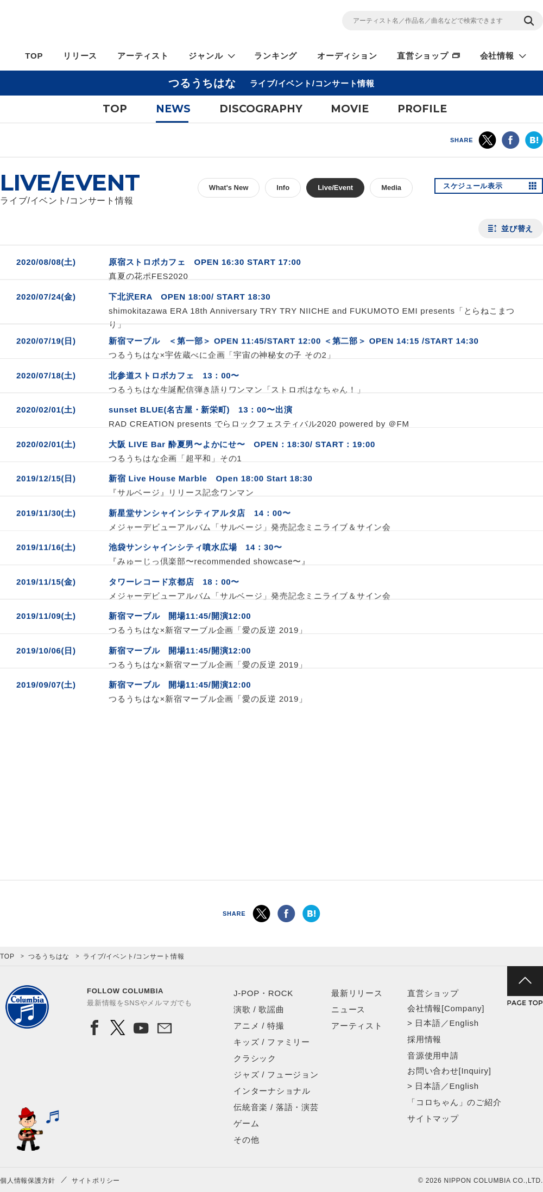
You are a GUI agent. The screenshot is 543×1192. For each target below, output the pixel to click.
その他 (246, 1139)
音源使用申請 (433, 1055)
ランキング (275, 55)
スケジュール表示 (477, 187)
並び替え (517, 228)
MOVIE (350, 109)
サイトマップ (433, 1118)
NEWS (173, 109)
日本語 (427, 1023)
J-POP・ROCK (263, 993)
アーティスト (143, 55)
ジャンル (205, 55)
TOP (34, 55)
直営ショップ (423, 55)
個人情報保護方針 (27, 1180)
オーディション (347, 55)
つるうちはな (49, 956)
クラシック (254, 1058)
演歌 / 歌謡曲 (259, 1009)
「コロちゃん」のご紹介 (454, 1102)
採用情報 (424, 1039)
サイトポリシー (96, 1180)
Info (282, 187)
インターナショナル (272, 1090)
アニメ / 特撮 (259, 1025)
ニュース (348, 1009)
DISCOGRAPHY (260, 109)
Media (391, 187)
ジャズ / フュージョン (276, 1074)
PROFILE (422, 109)
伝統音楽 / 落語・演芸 (276, 1107)
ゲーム (246, 1123)
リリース (80, 55)
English (463, 1023)
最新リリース (357, 993)
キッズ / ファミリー (271, 1042)
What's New (228, 187)
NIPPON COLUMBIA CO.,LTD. (97, 22)
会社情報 (497, 55)
